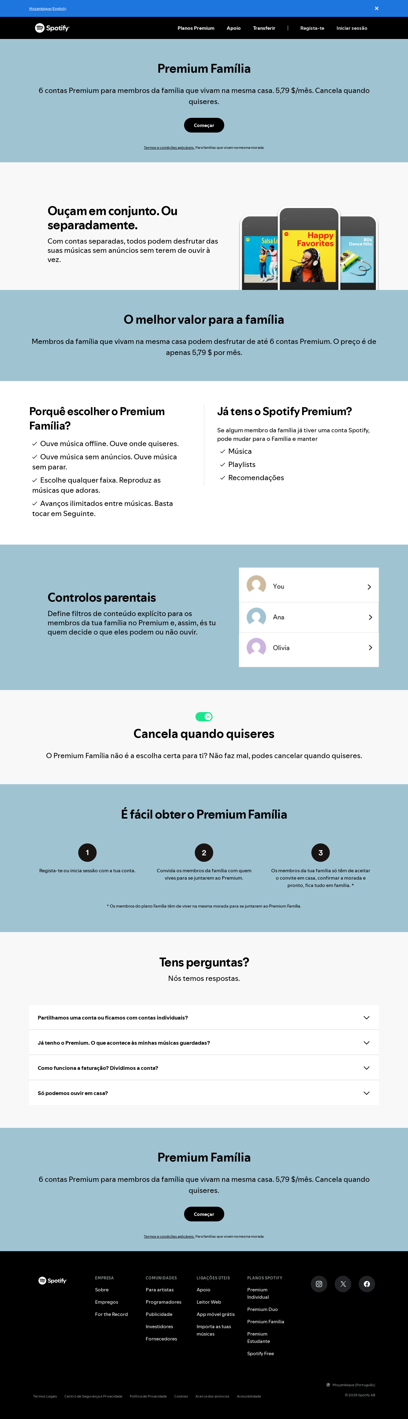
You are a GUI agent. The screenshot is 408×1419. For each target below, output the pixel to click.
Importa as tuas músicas (214, 1330)
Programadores (163, 1301)
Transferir (264, 28)
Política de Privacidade (148, 1396)
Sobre (102, 1289)
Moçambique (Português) (350, 1384)
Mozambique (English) (47, 8)
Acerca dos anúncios (212, 1396)
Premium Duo (262, 1309)
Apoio (234, 28)
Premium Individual (258, 1293)
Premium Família (265, 1321)
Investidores (159, 1326)
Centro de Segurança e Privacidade (93, 1396)
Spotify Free (260, 1353)
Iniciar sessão (352, 28)
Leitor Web (209, 1301)
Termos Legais (45, 1396)
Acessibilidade (249, 1396)
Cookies (181, 1396)
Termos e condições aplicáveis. (169, 147)
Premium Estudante (258, 1337)
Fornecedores (161, 1338)
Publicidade (159, 1314)
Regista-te (312, 28)
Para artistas (160, 1289)
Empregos (106, 1301)
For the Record (111, 1314)
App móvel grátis (216, 1314)
